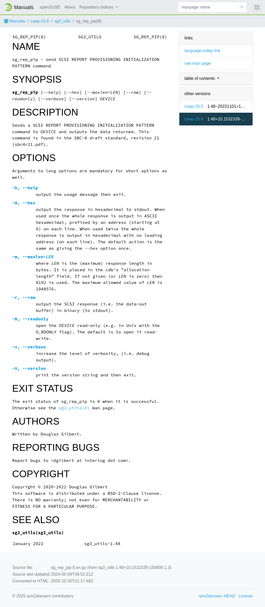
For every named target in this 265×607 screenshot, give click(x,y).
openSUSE (50, 7)
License (246, 596)
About (69, 7)
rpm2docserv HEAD (217, 596)
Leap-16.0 (194, 106)
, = (33, 257)
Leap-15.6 (39, 21)
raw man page (198, 63)
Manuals (14, 21)
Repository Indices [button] (97, 7)
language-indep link (202, 50)
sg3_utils (62, 21)
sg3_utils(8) (74, 408)
